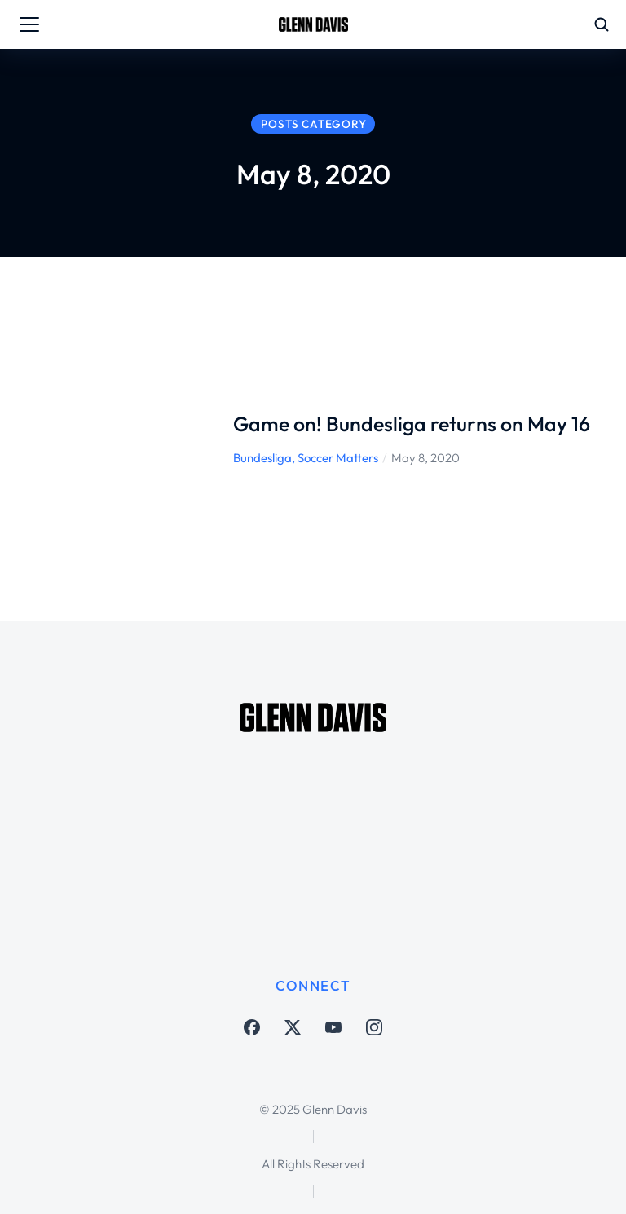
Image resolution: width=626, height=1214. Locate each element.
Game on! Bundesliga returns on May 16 (411, 424)
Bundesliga (262, 458)
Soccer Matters (338, 458)
